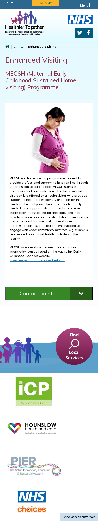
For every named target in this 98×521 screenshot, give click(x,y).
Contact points (37, 293)
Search (12, 4)
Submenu (7, 4)
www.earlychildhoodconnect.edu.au (37, 260)
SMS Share (45, 3)
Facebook (88, 32)
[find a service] (74, 346)
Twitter (79, 32)
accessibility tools (79, 517)
